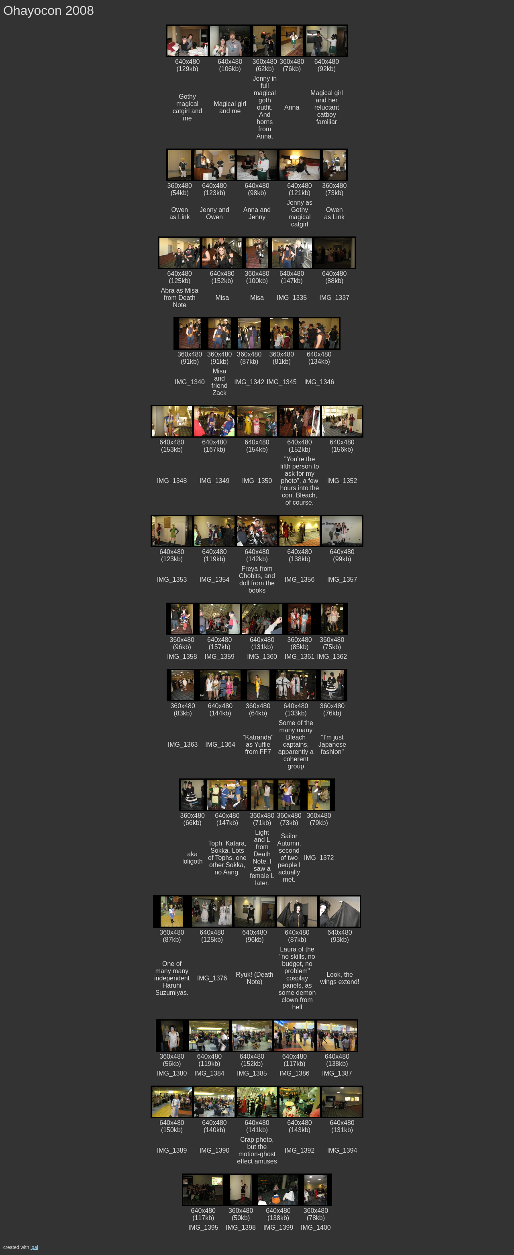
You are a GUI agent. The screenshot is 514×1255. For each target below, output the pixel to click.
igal (34, 1247)
